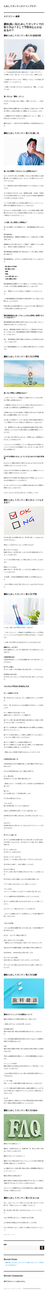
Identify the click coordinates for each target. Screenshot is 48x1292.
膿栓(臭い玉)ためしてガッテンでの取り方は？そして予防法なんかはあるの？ (24, 27)
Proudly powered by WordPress (32, 1288)
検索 (5, 1244)
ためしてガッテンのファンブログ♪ (20, 6)
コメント (13, 1234)
